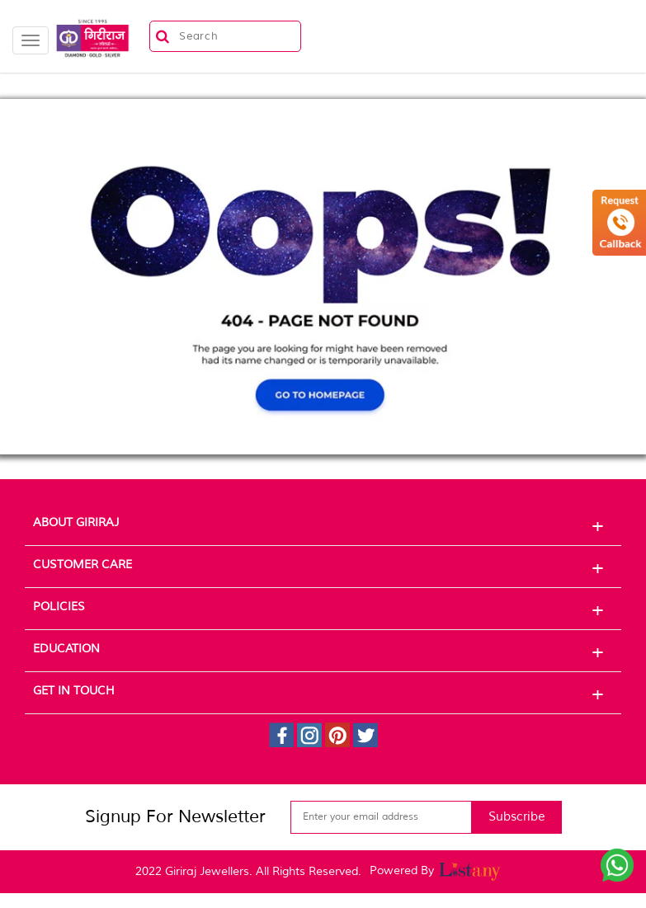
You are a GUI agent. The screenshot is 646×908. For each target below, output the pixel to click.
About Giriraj (323, 525)
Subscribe (516, 817)
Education (323, 651)
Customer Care (323, 567)
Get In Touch (323, 693)
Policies (323, 609)
